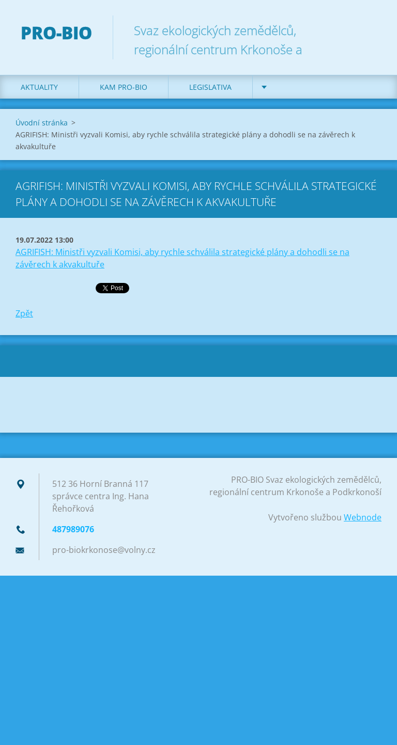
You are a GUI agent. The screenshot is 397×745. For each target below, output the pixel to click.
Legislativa (210, 87)
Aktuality (39, 87)
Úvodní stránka (42, 123)
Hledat (370, 30)
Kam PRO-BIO (123, 87)
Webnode (362, 517)
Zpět (24, 313)
